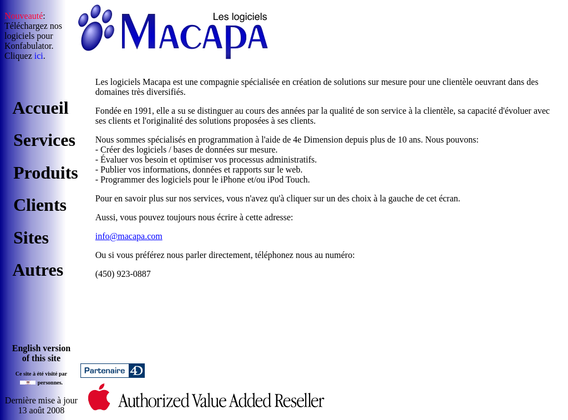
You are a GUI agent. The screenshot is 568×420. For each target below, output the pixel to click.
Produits (45, 173)
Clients (40, 205)
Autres (37, 270)
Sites (31, 237)
